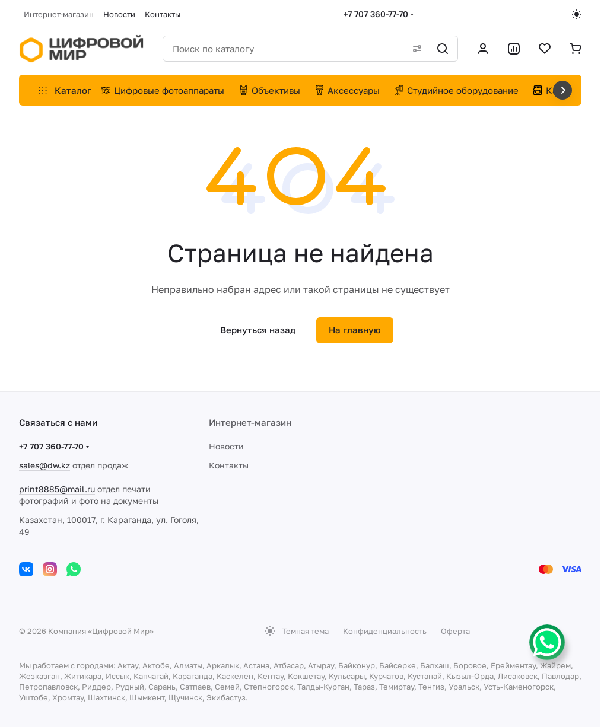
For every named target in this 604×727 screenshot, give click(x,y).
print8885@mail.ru (57, 489)
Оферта (455, 631)
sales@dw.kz (44, 465)
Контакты (229, 465)
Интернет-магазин (250, 422)
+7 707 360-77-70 (376, 14)
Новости (226, 446)
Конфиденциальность (385, 631)
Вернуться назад (257, 329)
